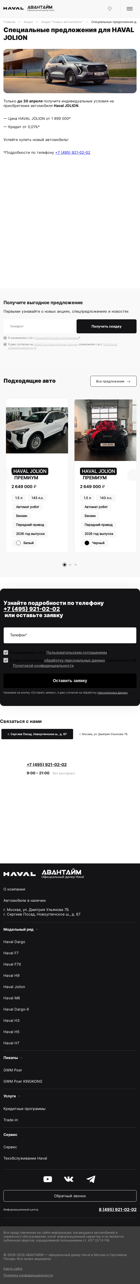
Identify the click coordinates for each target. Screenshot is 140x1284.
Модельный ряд (18, 929)
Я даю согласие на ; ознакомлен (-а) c (62, 346)
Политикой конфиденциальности (43, 665)
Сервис (10, 1147)
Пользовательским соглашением (57, 338)
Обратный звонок (70, 1196)
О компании (14, 889)
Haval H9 (11, 975)
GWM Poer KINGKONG (22, 1081)
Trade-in (10, 1120)
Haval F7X (12, 964)
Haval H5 (11, 1031)
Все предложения (113, 381)
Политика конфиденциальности (28, 1275)
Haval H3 (11, 1020)
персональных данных (112, 692)
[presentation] (7, 475)
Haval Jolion (14, 986)
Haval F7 (11, 953)
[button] (64, 564)
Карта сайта (12, 1268)
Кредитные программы (24, 1108)
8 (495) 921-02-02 (118, 1209)
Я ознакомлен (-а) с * (44, 338)
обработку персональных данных (55, 344)
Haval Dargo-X (16, 1009)
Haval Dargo (14, 941)
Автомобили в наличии (24, 900)
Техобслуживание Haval (25, 1158)
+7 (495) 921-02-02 (72, 152)
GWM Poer (12, 1070)
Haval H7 (11, 1043)
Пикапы (10, 1057)
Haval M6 (11, 998)
